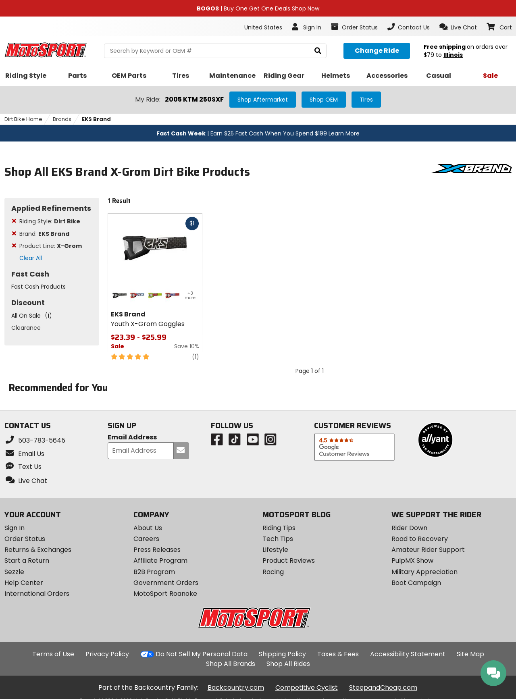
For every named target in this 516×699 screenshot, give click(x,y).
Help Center (23, 582)
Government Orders (165, 582)
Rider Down (409, 528)
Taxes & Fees (338, 654)
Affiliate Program (160, 560)
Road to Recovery (419, 538)
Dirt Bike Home (23, 119)
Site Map (470, 654)
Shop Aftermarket (262, 100)
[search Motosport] (215, 51)
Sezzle (14, 571)
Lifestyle (275, 549)
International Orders (36, 593)
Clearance (26, 328)
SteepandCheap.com (383, 687)
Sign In (14, 528)
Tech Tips (277, 538)
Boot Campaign (416, 582)
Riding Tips (278, 528)
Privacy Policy (107, 654)
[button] (458, 27)
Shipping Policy (282, 654)
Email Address (132, 437)
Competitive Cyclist (306, 687)
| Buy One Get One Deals (258, 8)
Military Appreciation (424, 571)
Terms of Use (53, 654)
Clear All (30, 258)
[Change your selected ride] (376, 51)
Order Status (24, 538)
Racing (273, 571)
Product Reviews (288, 560)
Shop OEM (324, 100)
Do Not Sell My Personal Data (202, 654)
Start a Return (26, 560)
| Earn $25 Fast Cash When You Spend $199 (258, 133)
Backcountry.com (236, 687)
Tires (366, 100)
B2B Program (154, 571)
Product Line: (50, 246)
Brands (62, 119)
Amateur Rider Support (428, 549)
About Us (147, 528)
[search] (318, 51)
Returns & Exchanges (37, 549)
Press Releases (157, 549)
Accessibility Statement (407, 654)
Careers (146, 538)
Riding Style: (49, 221)
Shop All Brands (230, 663)
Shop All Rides (288, 663)
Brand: (44, 234)
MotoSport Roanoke (165, 593)
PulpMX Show (412, 560)
